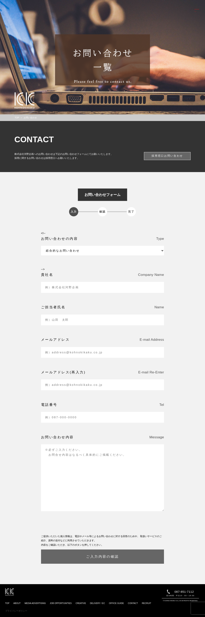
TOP (7, 603)
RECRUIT (146, 603)
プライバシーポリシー (16, 611)
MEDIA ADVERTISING (35, 603)
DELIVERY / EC (97, 603)
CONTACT (133, 603)
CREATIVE (81, 603)
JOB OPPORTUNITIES (61, 603)
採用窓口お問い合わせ (167, 155)
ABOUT (17, 603)
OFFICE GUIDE (116, 603)
